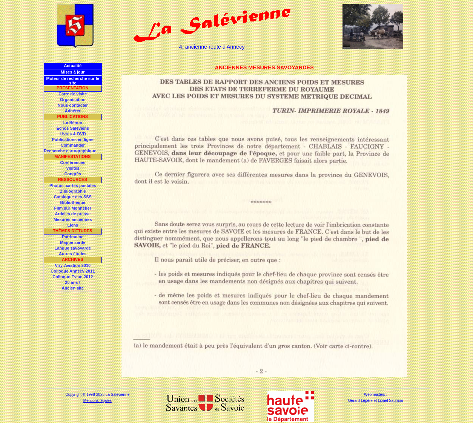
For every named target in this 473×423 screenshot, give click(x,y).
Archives (72, 259)
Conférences (72, 162)
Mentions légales (97, 400)
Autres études (72, 253)
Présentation (73, 88)
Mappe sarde (72, 242)
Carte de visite (72, 94)
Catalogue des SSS (73, 197)
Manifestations (72, 156)
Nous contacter (73, 105)
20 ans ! (72, 282)
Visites (72, 168)
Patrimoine (72, 236)
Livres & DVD (73, 134)
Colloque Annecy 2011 (73, 271)
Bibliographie (73, 191)
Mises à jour (73, 72)
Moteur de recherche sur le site (72, 80)
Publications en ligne (73, 139)
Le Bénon (72, 122)
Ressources (72, 179)
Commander (73, 145)
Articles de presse (73, 214)
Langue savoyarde (73, 248)
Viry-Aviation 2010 (73, 265)
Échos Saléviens (72, 128)
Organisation (73, 99)
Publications (72, 116)
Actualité (72, 65)
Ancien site (72, 288)
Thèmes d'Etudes (72, 230)
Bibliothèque (72, 202)
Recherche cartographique (70, 151)
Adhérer (73, 111)
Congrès (72, 174)
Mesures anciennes (73, 219)
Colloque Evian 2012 (72, 276)
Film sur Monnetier (72, 208)
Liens (72, 225)
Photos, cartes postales (72, 185)
